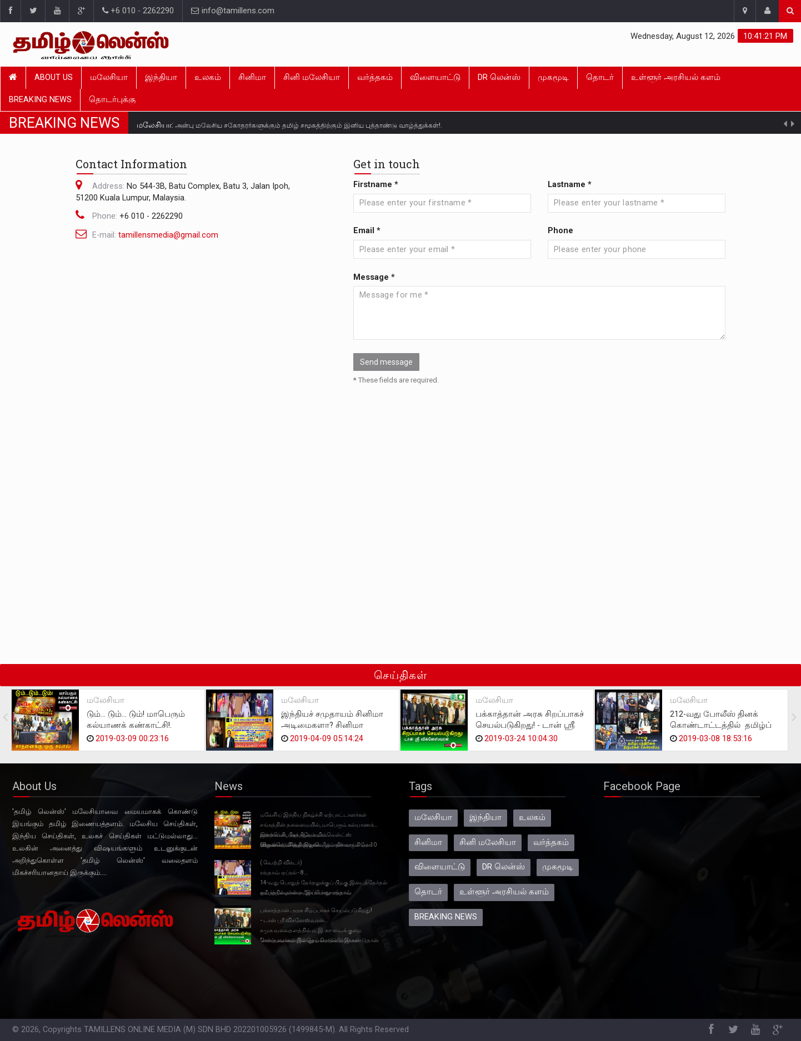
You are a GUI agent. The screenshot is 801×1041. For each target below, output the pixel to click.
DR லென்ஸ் (499, 77)
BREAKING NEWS (40, 99)
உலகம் (207, 77)
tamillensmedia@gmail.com (168, 235)
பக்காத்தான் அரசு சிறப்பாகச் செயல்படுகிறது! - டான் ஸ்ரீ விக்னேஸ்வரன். (529, 725)
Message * (374, 277)
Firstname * (375, 184)
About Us (53, 77)
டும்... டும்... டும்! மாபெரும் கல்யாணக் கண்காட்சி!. (136, 720)
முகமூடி (553, 77)
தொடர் (600, 77)
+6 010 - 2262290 (138, 11)
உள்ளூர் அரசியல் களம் (675, 77)
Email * (367, 230)
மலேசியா (109, 77)
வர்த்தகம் (375, 77)
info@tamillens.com (232, 11)
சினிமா (252, 77)
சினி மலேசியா (311, 77)
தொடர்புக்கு (112, 99)
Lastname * (570, 184)
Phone (560, 230)
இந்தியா (161, 77)
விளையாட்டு (435, 77)
